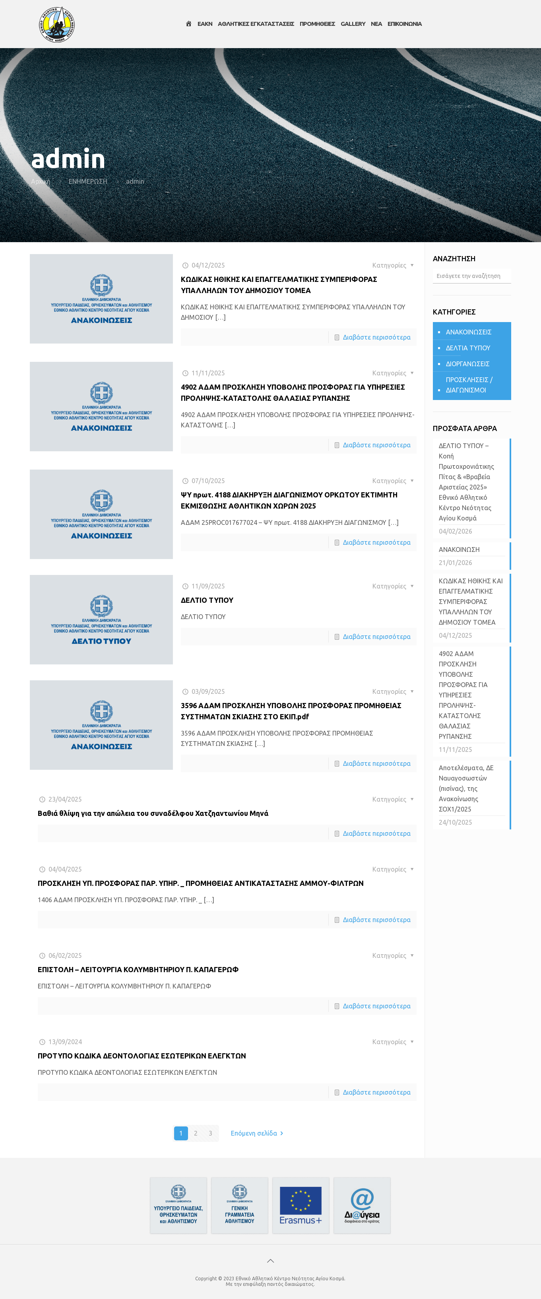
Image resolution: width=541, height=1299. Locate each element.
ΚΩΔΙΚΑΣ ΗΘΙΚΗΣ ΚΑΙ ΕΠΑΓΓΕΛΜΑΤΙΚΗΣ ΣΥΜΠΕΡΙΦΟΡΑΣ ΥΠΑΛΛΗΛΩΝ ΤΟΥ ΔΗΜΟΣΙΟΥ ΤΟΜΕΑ (471, 601)
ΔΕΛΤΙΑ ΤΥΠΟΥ (468, 347)
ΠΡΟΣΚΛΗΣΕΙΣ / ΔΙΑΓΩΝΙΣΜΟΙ (469, 385)
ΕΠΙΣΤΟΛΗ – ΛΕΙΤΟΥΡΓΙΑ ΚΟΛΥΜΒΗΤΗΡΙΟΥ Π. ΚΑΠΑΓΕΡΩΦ (138, 969)
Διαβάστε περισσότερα (377, 337)
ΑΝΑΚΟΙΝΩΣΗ (459, 549)
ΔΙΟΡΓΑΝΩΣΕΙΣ (468, 363)
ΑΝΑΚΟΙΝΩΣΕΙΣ (469, 332)
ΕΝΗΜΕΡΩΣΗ (88, 181)
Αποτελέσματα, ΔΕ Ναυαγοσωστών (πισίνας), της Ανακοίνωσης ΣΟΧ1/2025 (466, 788)
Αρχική (40, 181)
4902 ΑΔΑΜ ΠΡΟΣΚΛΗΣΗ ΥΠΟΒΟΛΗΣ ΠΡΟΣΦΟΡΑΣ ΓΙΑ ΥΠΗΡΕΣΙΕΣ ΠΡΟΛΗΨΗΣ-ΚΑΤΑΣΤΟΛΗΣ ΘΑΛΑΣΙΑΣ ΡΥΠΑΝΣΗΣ (463, 695)
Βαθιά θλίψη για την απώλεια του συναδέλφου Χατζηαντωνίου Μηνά (153, 813)
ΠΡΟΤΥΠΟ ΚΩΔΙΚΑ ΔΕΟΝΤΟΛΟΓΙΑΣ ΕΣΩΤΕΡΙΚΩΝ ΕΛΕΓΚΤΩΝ (142, 1056)
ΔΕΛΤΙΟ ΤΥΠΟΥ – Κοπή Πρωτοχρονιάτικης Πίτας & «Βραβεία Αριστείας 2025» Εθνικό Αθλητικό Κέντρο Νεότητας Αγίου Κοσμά (466, 482)
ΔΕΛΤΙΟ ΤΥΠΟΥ (207, 600)
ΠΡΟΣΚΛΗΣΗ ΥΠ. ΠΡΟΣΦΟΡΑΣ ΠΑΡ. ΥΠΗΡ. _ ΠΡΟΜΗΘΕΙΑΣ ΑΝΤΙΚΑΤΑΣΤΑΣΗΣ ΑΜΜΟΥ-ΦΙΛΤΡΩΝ (201, 883)
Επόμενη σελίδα (258, 1133)
